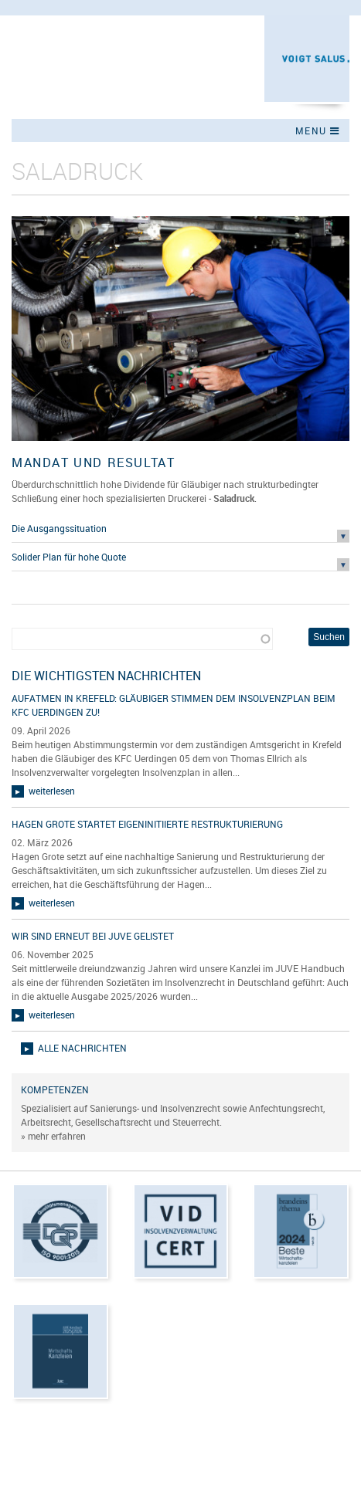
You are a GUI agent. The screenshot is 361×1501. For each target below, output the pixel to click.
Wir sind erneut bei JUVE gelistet (93, 936)
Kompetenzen (55, 1089)
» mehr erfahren (53, 1136)
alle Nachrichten (82, 1048)
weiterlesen (52, 790)
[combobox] (142, 639)
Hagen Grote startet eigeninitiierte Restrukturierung (147, 824)
